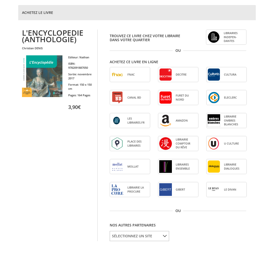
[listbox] (139, 236)
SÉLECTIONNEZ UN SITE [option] (132, 236)
